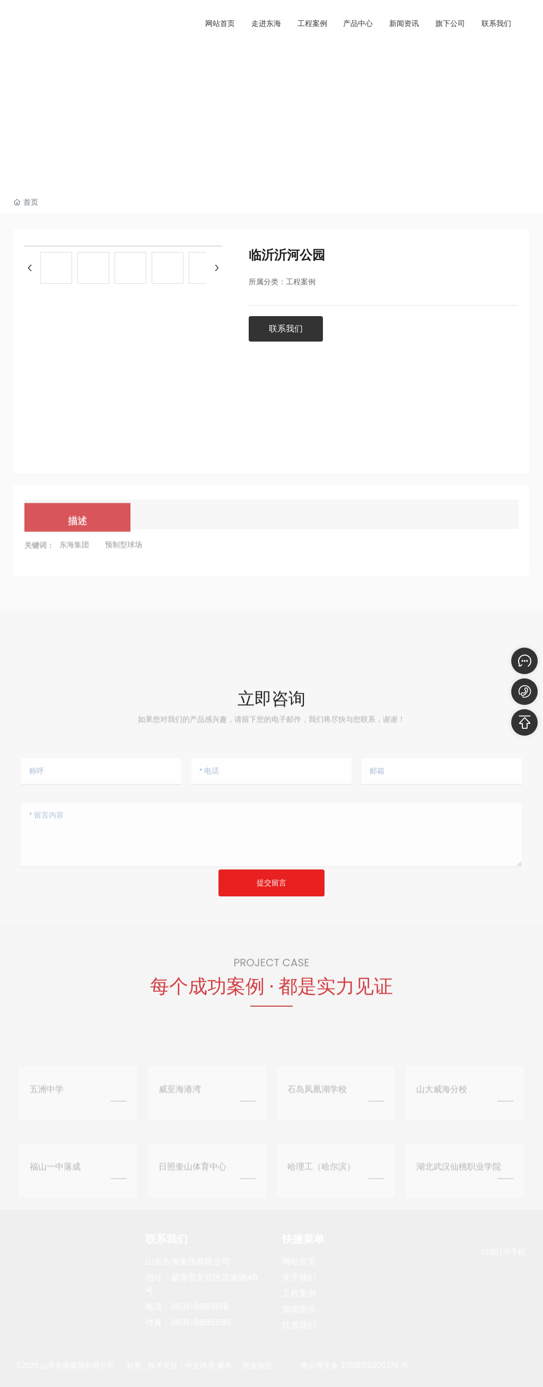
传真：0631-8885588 (188, 1322)
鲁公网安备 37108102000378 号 (354, 1365)
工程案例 (299, 1293)
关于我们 (299, 1277)
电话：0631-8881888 (187, 1307)
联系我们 (299, 1325)
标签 (134, 1365)
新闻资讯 (299, 1309)
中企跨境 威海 (208, 1365)
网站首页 (299, 1261)
